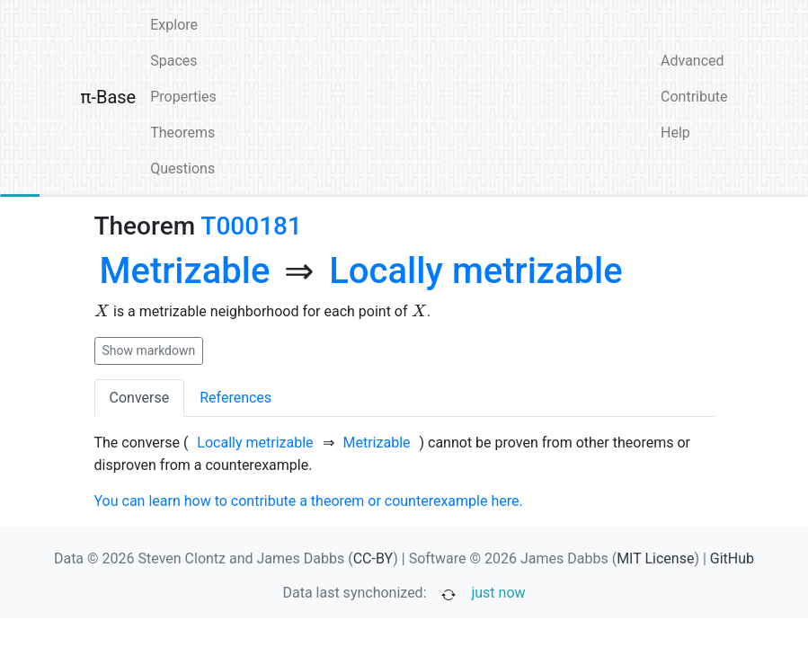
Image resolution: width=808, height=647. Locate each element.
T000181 (251, 226)
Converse (140, 397)
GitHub (732, 558)
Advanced (692, 60)
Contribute (694, 96)
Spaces (173, 60)
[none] (185, 271)
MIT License (655, 558)
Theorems (182, 132)
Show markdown (149, 350)
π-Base (109, 97)
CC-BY (373, 558)
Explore (174, 24)
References (235, 397)
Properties (183, 96)
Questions (182, 168)
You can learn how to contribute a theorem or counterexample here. (308, 501)
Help (675, 132)
